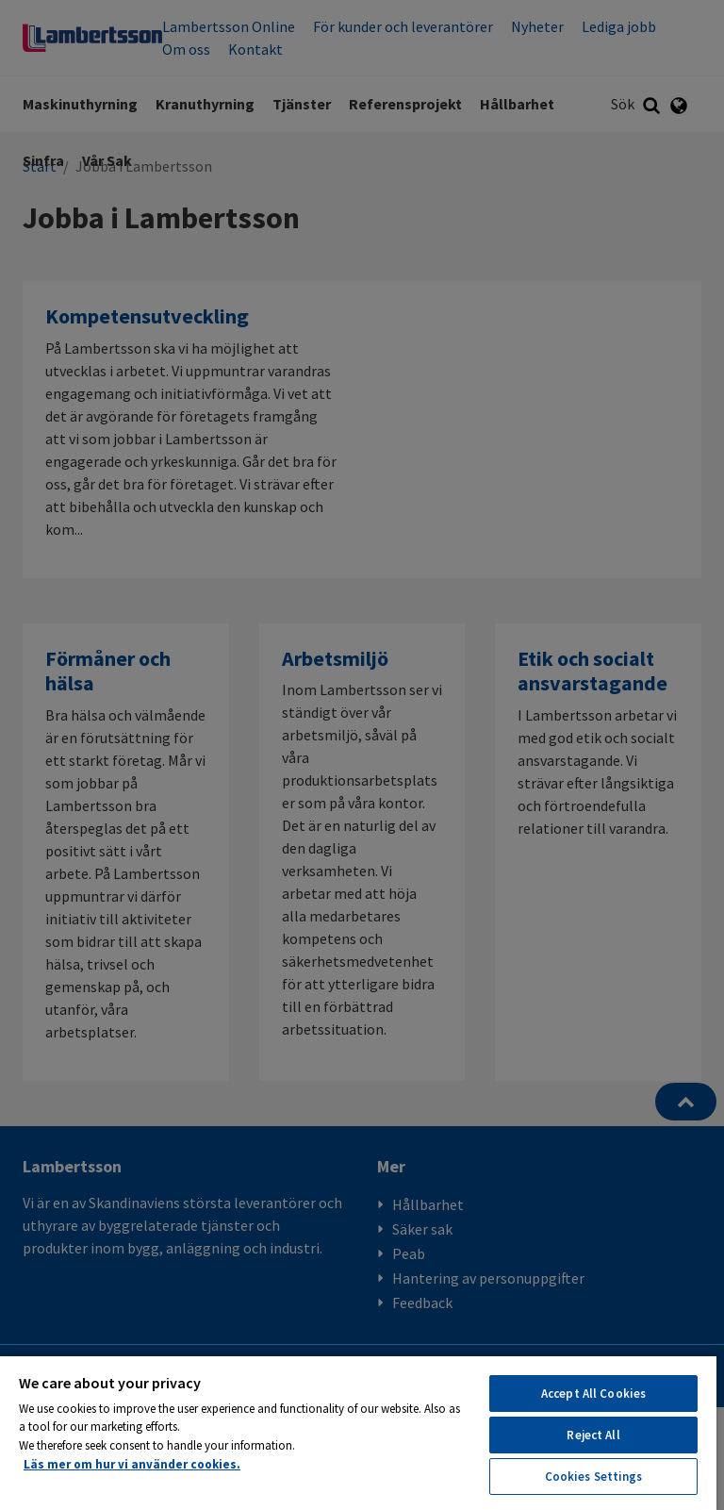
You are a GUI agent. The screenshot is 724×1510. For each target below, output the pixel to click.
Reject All (593, 1435)
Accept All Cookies (593, 1394)
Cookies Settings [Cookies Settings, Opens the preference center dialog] (594, 1477)
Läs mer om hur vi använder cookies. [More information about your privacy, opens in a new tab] (132, 1464)
